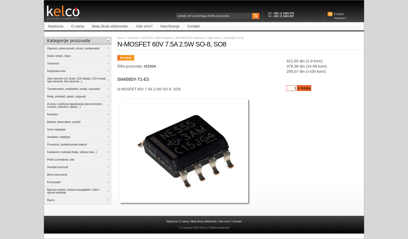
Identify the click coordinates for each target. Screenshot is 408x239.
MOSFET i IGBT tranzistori (158, 38)
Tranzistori (133, 38)
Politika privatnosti (219, 227)
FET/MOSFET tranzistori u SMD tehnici (199, 38)
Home (120, 38)
